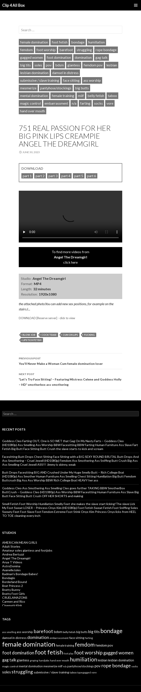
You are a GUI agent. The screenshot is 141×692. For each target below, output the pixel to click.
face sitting (71, 80)
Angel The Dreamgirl (16, 558)
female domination (34, 42)
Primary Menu (136, 5)
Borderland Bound (14, 582)
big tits (25, 65)
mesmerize (28, 88)
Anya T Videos (12, 562)
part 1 (27, 176)
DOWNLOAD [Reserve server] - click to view (47, 318)
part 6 (91, 176)
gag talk (101, 57)
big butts (82, 88)
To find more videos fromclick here (70, 257)
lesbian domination (34, 73)
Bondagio (8, 578)
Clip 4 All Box (13, 5)
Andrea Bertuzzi (13, 554)
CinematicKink (12, 605)
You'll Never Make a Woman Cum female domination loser (70, 360)
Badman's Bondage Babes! (20, 574)
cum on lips (70, 334)
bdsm (59, 65)
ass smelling (9, 632)
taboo (112, 95)
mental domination (34, 95)
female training (63, 95)
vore (110, 103)
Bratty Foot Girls (13, 593)
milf (81, 95)
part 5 (78, 176)
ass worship (92, 80)
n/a (74, 103)
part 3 (52, 176)
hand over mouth (32, 111)
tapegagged (84, 672)
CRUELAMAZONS (14, 597)
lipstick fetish (31, 340)
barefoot (66, 50)
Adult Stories (11, 546)
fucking (89, 334)
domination (83, 57)
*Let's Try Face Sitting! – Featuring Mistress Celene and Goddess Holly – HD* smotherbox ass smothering (70, 379)
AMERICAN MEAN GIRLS (19, 542)
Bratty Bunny (11, 590)
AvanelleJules (11, 570)
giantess (73, 65)
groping (34, 660)
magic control (30, 103)
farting (85, 103)
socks (98, 103)
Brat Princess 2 (12, 586)
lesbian (111, 65)
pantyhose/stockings (55, 88)
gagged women (31, 57)
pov (49, 65)
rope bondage (106, 50)
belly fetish (96, 95)
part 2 (40, 176)
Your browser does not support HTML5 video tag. (70, 216)
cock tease (49, 334)
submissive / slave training (39, 80)
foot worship (46, 50)
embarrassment (56, 103)
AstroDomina (11, 566)
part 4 (65, 176)
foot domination (59, 57)
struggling (84, 50)
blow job (28, 334)
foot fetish (59, 42)
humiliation (96, 42)
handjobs (44, 660)
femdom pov (93, 65)
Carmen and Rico (13, 601)
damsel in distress (65, 73)
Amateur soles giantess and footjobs (27, 550)
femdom (26, 50)
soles (38, 65)
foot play (69, 653)
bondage (77, 42)
